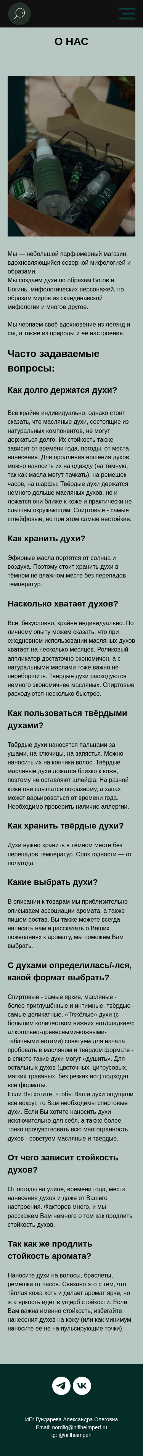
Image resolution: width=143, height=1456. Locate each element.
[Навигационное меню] (127, 14)
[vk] (82, 1386)
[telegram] (61, 1386)
